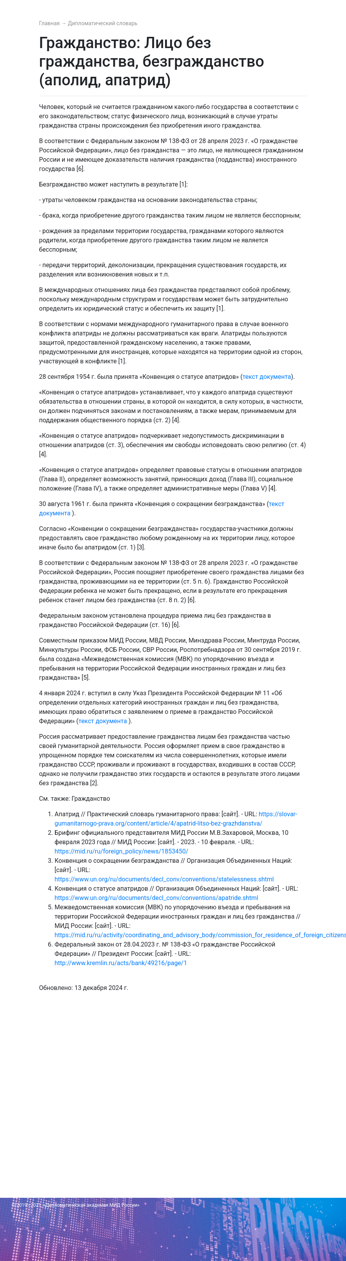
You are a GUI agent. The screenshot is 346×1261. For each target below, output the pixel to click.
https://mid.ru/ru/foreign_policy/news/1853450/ (121, 851)
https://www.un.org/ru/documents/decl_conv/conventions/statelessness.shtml (164, 879)
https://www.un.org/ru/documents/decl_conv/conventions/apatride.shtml (156, 898)
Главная (50, 23)
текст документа (266, 376)
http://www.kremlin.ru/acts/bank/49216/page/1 (121, 963)
